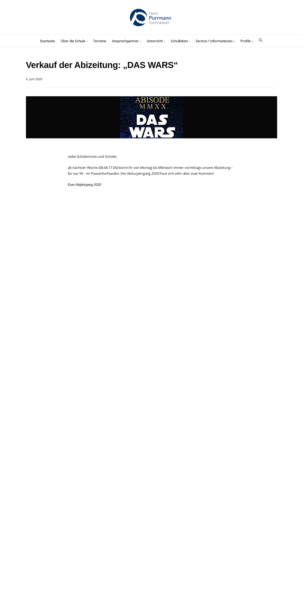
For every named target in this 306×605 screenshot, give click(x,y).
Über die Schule (73, 41)
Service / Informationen (214, 41)
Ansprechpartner (125, 41)
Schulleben (179, 41)
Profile (245, 41)
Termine (99, 41)
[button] (261, 40)
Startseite (47, 41)
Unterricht (155, 41)
